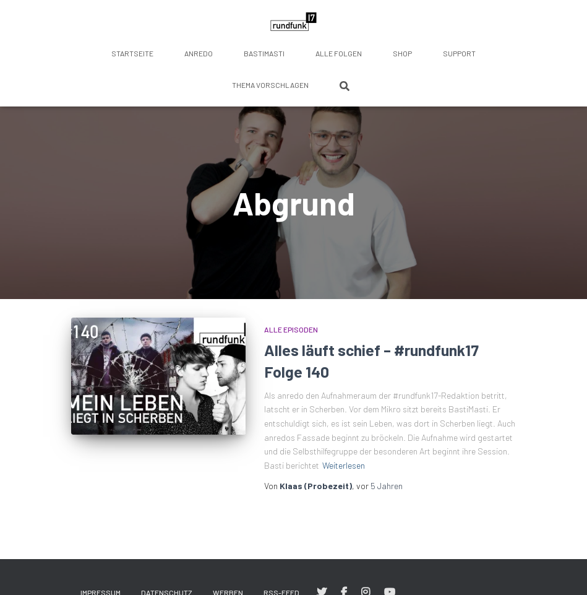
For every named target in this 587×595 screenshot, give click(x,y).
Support (459, 53)
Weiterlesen (343, 465)
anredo (198, 53)
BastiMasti (264, 53)
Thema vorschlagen (270, 84)
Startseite (132, 53)
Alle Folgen (338, 53)
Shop (402, 53)
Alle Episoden (291, 329)
